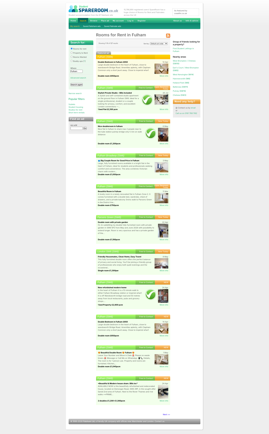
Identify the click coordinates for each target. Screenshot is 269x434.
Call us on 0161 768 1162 (186, 113)
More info (164, 76)
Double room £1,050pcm (109, 174)
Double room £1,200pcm (109, 143)
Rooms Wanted (79, 57)
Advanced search (78, 78)
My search (75, 26)
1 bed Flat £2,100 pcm (108, 109)
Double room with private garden (113, 222)
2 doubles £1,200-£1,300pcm (111, 401)
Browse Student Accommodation (93, 20)
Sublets (72, 104)
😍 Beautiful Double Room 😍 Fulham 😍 (116, 352)
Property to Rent (79, 53)
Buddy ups (77, 61)
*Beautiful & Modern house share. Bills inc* (118, 383)
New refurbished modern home (112, 287)
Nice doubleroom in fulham (110, 126)
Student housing (76, 107)
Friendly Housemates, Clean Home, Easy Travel (119, 256)
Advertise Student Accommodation (105, 20)
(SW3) (179, 95)
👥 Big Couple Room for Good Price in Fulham (118, 160)
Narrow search (75, 93)
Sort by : (156, 44)
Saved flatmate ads (112, 26)
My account (118, 20)
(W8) (181, 83)
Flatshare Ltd (89, 421)
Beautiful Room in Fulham (109, 191)
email (193, 108)
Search (83, 21)
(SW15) (179, 91)
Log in (130, 20)
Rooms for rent (78, 49)
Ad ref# (74, 125)
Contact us (159, 421)
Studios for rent (75, 110)
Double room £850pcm (108, 76)
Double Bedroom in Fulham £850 (113, 62)
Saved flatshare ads (92, 26)
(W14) (183, 74)
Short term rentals (77, 112)
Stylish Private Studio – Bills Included (115, 93)
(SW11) (180, 87)
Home (73, 20)
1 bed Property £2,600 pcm (110, 305)
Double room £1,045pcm (109, 366)
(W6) (181, 78)
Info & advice (192, 20)
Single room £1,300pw (108, 270)
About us (177, 20)
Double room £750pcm (108, 205)
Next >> (166, 414)
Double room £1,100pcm (109, 239)
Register (141, 20)
